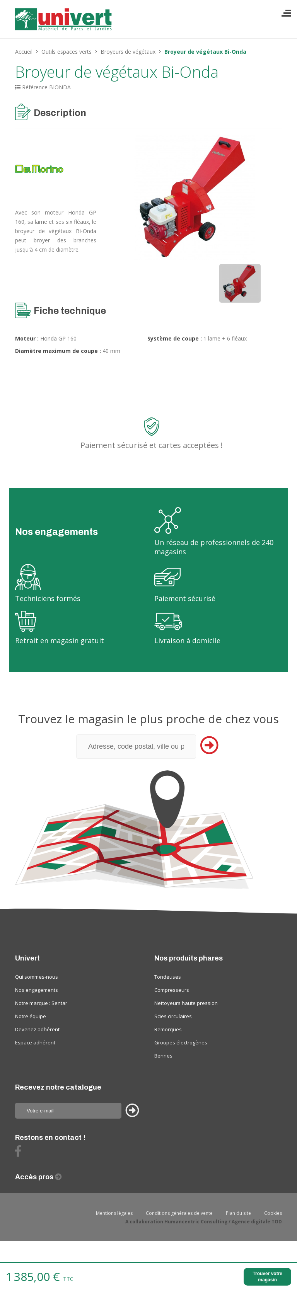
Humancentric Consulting (195, 1221)
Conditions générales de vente (179, 1213)
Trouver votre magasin (267, 1276)
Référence (35, 87)
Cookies (273, 1213)
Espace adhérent (35, 1042)
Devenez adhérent (37, 1029)
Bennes (163, 1055)
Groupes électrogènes (180, 1042)
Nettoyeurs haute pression (186, 1003)
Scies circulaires (173, 1016)
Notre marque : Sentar (41, 1003)
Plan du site (238, 1213)
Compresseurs (171, 989)
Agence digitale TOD (257, 1221)
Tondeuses (167, 976)
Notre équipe (30, 1016)
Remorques (168, 1029)
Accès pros (35, 1177)
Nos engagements (36, 989)
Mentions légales (114, 1213)
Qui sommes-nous (36, 976)
